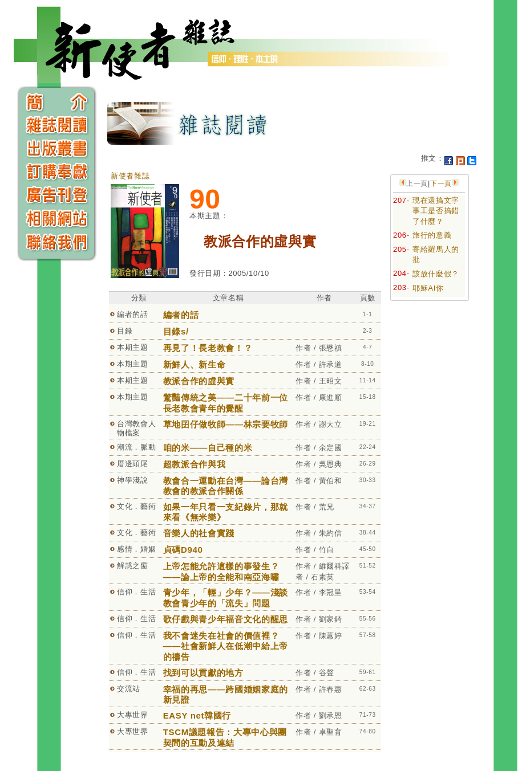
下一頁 (441, 183)
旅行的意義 (431, 235)
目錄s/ (176, 331)
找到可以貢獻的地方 (203, 673)
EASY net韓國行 (197, 715)
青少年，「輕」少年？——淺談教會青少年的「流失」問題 (225, 598)
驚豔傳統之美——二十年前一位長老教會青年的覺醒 (225, 403)
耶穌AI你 (428, 288)
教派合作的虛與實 (198, 381)
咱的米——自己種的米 (208, 447)
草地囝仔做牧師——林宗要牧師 (225, 424)
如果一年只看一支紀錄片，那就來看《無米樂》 (225, 512)
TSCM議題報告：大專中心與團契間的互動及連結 (225, 737)
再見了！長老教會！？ (208, 348)
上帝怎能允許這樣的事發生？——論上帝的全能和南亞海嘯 (221, 571)
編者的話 (181, 315)
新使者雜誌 (130, 176)
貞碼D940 (183, 549)
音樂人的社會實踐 (198, 533)
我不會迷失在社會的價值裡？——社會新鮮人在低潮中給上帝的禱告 (225, 646)
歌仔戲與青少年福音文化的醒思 (225, 619)
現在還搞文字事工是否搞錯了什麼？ (435, 211)
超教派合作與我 (194, 464)
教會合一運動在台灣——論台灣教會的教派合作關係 (225, 486)
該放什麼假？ (435, 274)
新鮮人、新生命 (194, 364)
